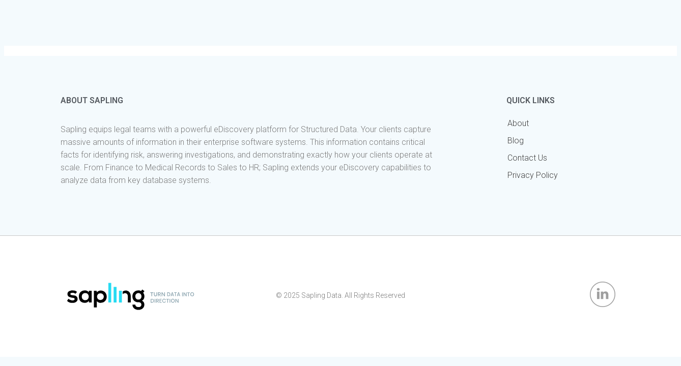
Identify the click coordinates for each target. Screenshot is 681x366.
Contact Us (527, 158)
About (518, 123)
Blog (515, 140)
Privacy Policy (532, 175)
